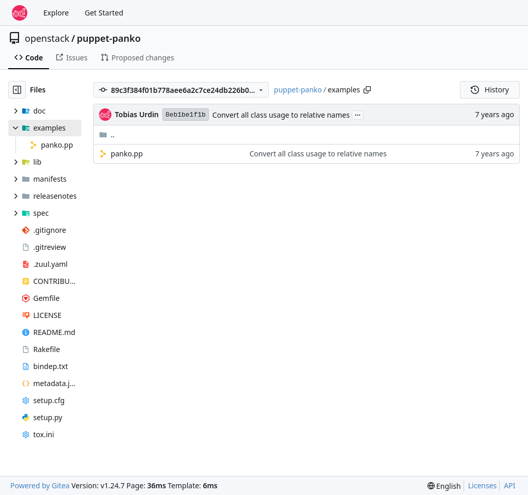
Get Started (104, 13)
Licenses (482, 485)
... (358, 114)
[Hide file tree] (17, 90)
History (490, 89)
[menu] (444, 486)
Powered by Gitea (40, 485)
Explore (56, 13)
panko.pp (127, 153)
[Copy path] (367, 89)
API (509, 485)
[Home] (19, 13)
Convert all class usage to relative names (281, 115)
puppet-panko (109, 38)
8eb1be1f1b (186, 115)
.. (107, 134)
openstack (47, 38)
